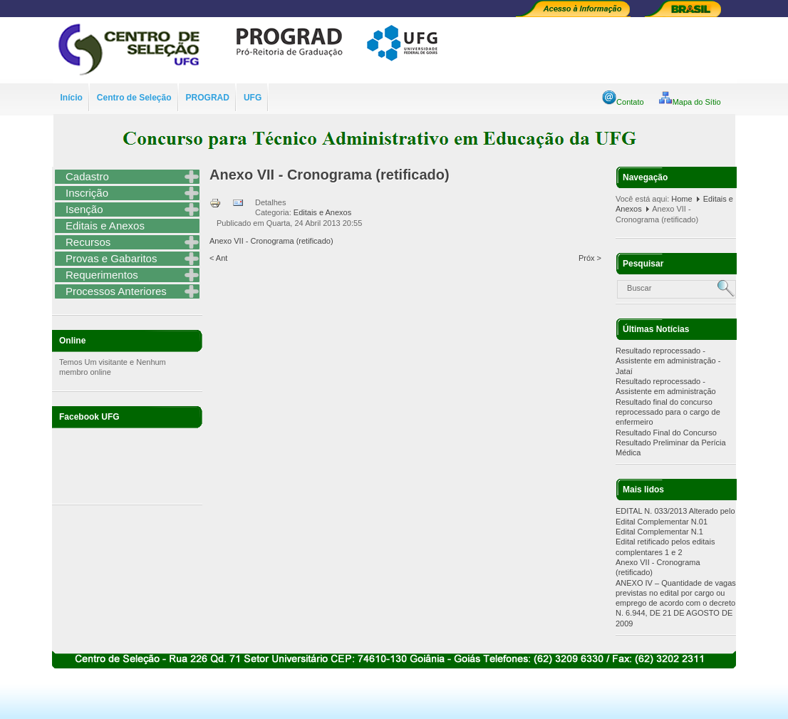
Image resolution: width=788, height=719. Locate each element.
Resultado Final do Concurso (666, 432)
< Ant (218, 258)
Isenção (84, 209)
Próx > (590, 258)
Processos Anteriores (116, 291)
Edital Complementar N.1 (659, 531)
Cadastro (87, 176)
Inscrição (87, 193)
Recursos (88, 242)
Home (681, 199)
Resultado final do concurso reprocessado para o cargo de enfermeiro (668, 412)
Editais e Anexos (105, 225)
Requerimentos (102, 275)
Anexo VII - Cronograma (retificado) (329, 174)
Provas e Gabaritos (111, 258)
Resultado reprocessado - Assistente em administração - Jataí (668, 361)
